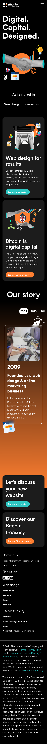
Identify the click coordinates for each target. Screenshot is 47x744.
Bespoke (7, 595)
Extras (5, 600)
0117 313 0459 (9, 565)
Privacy (31, 649)
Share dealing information (15, 621)
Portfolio (7, 604)
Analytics (7, 616)
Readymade (8, 590)
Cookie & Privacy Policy (31, 670)
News (5, 626)
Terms (23, 649)
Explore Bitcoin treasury (19, 275)
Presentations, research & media (18, 630)
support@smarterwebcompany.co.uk (21, 560)
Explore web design (17, 192)
